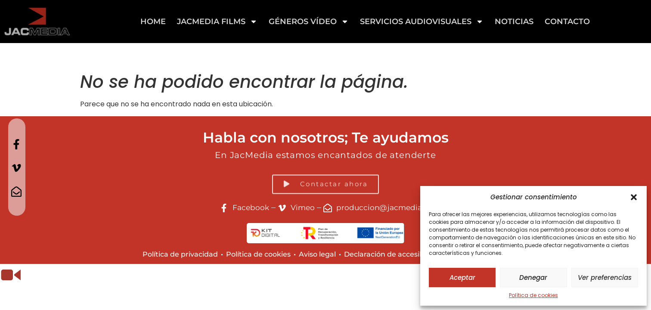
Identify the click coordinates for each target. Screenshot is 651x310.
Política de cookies (533, 295)
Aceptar (462, 277)
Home (153, 21)
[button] (633, 197)
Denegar (533, 277)
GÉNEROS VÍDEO (309, 21)
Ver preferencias (605, 277)
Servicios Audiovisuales (422, 21)
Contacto (567, 21)
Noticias (514, 21)
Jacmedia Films (217, 21)
